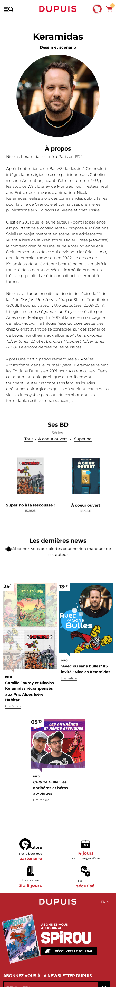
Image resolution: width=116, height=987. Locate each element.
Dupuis (58, 9)
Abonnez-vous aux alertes (37, 553)
